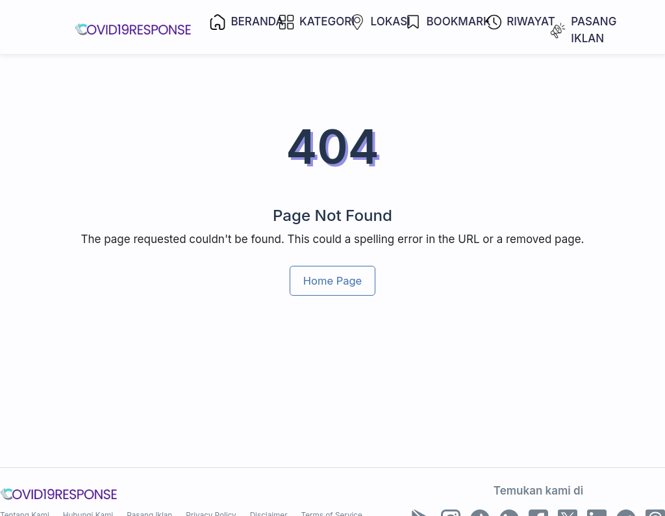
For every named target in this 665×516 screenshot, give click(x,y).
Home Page (332, 280)
